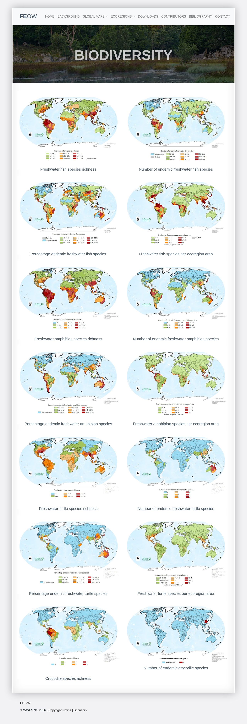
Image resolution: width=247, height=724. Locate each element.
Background (69, 16)
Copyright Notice (59, 710)
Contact (222, 16)
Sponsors (80, 710)
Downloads (148, 16)
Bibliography (200, 16)
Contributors (173, 16)
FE (28, 16)
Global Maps (94, 16)
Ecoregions (122, 16)
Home (49, 16)
